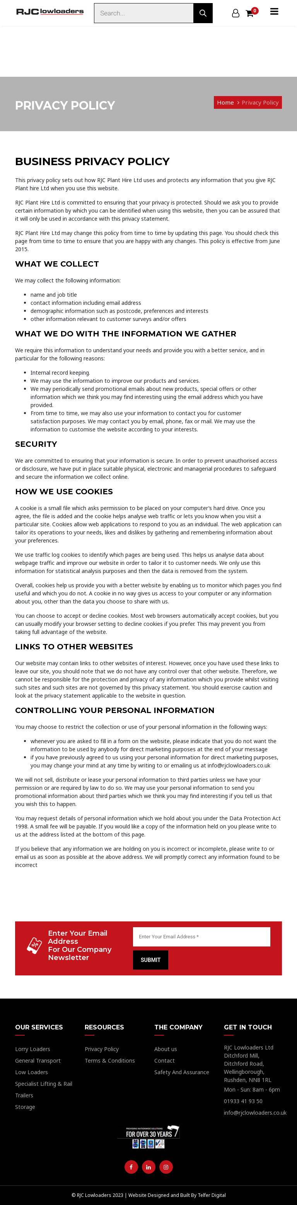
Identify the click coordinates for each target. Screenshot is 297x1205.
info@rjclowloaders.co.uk (255, 1112)
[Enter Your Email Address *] (201, 936)
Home (225, 102)
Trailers (24, 1095)
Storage (25, 1106)
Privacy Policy (260, 102)
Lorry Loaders (32, 1049)
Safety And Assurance (181, 1072)
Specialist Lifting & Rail (43, 1083)
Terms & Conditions (110, 1060)
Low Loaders (31, 1072)
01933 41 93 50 (243, 1101)
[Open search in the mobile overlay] (153, 13)
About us (165, 1049)
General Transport (38, 1060)
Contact (164, 1060)
